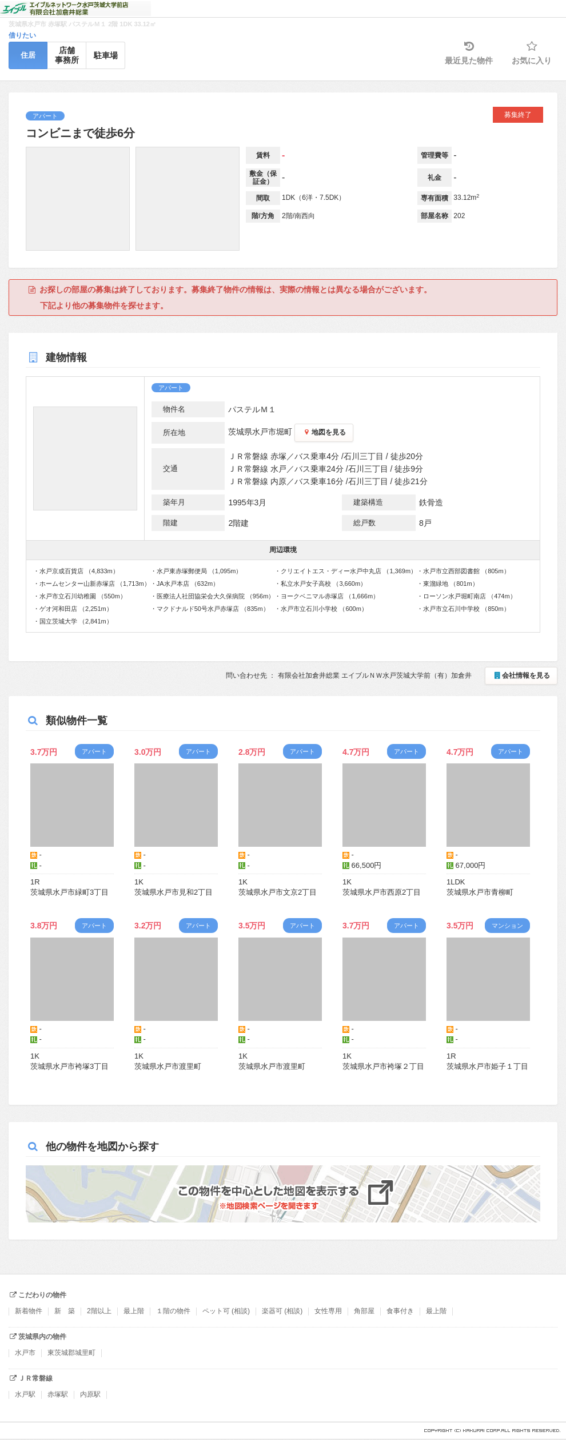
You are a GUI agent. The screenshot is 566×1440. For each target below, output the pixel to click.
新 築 (64, 1311)
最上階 (133, 1311)
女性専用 (328, 1311)
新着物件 (28, 1311)
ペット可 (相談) (226, 1311)
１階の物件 (173, 1311)
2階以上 (99, 1311)
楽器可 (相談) (282, 1311)
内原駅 (90, 1394)
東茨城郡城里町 (71, 1352)
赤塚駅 (57, 1394)
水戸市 (25, 1352)
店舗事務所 (67, 55)
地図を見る (324, 432)
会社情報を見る (521, 675)
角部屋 (364, 1311)
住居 (28, 55)
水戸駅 (25, 1394)
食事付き (400, 1311)
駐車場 (106, 55)
